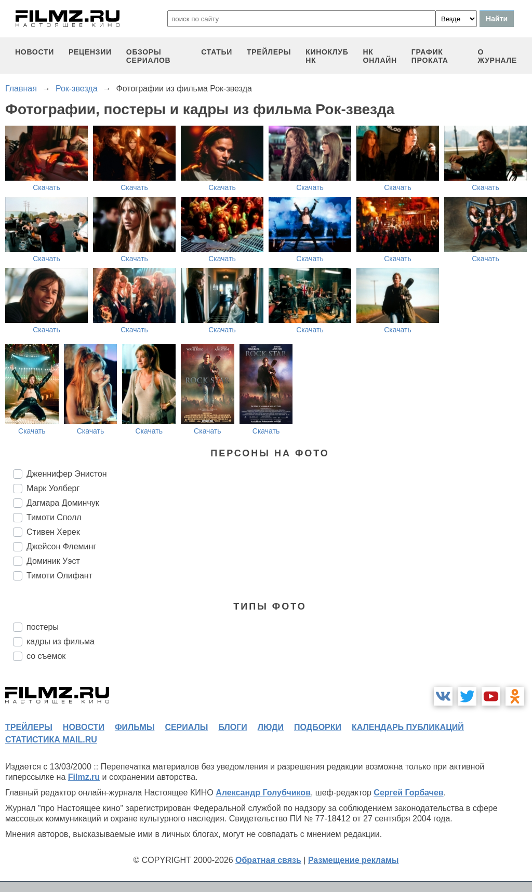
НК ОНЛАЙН (380, 56)
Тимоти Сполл (54, 517)
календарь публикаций (408, 727)
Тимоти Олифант (59, 575)
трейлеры (269, 52)
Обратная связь (268, 860)
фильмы (134, 727)
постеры (42, 627)
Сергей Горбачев (408, 792)
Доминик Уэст (53, 561)
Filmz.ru (84, 777)
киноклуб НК (326, 56)
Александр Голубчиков (263, 792)
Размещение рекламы (353, 860)
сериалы (186, 727)
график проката (429, 56)
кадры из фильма (60, 641)
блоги (232, 727)
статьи (216, 52)
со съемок (45, 656)
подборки (317, 727)
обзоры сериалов (148, 56)
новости (34, 52)
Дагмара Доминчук (62, 502)
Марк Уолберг (52, 488)
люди (271, 727)
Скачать (46, 187)
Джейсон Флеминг (61, 546)
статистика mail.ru (51, 739)
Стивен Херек (53, 532)
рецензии (90, 52)
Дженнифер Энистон (66, 473)
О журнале (497, 56)
